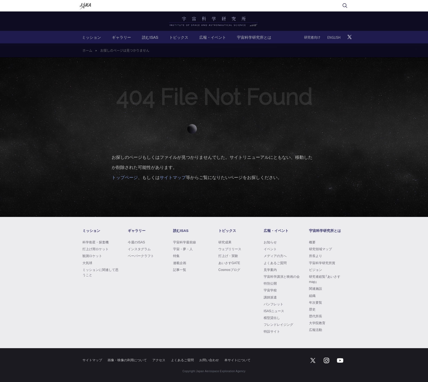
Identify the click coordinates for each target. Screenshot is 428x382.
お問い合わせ (209, 359)
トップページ (125, 177)
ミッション (91, 37)
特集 (176, 255)
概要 (312, 242)
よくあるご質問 (275, 262)
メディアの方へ (275, 255)
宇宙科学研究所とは (254, 37)
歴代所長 (315, 316)
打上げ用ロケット (95, 248)
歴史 (312, 309)
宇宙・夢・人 (183, 248)
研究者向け (312, 37)
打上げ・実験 (228, 255)
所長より (315, 255)
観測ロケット (92, 255)
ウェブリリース (229, 248)
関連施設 (315, 288)
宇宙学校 (270, 290)
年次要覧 (315, 302)
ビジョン (315, 269)
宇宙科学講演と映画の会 (282, 276)
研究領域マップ (320, 248)
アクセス (158, 359)
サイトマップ (173, 177)
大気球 (87, 262)
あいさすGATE (229, 262)
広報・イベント (212, 37)
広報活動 (315, 329)
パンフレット (273, 304)
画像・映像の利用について (127, 359)
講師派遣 (270, 297)
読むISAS (150, 37)
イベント (270, 248)
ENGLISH (334, 37)
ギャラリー (121, 37)
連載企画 (179, 262)
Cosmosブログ (229, 269)
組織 (312, 295)
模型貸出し (272, 317)
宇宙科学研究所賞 (322, 262)
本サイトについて (237, 359)
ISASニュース (274, 310)
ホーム (87, 50)
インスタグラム (139, 248)
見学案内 (270, 269)
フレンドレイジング (278, 324)
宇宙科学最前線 (184, 242)
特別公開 (270, 283)
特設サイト (272, 331)
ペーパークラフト (141, 255)
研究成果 (224, 242)
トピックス (178, 37)
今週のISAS (136, 242)
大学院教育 (317, 322)
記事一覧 (179, 269)
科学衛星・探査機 (95, 242)
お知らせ (270, 242)
